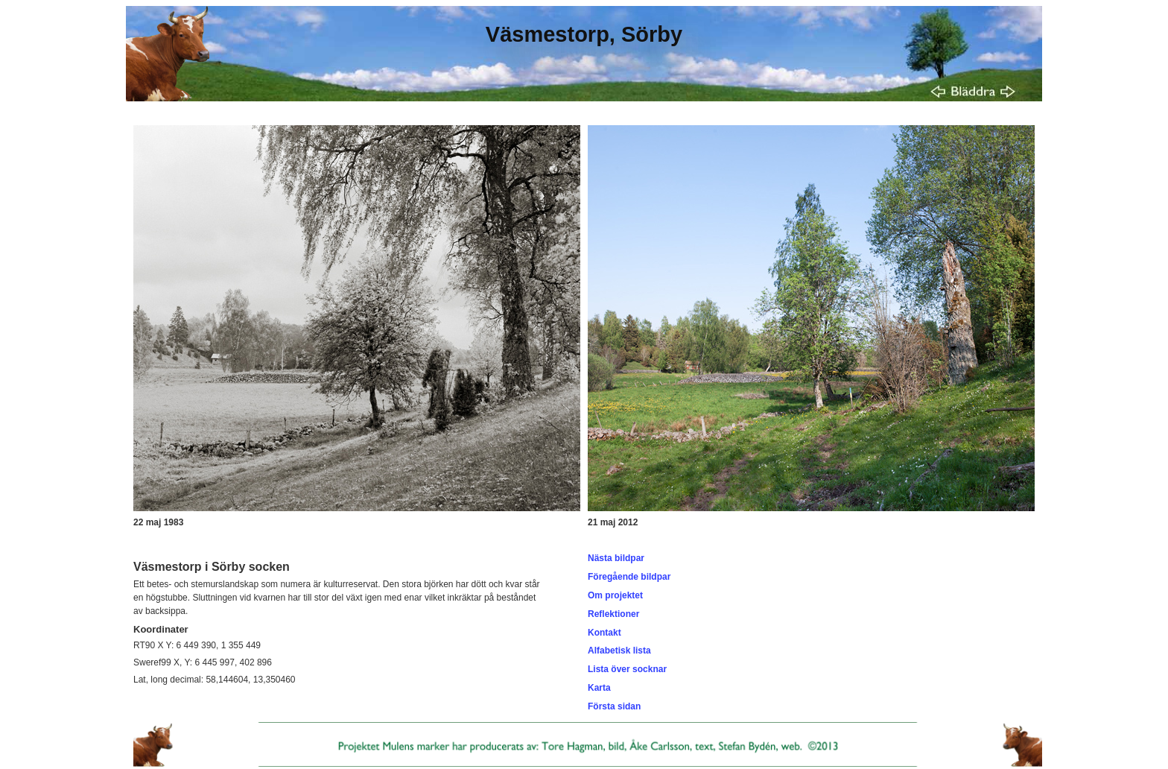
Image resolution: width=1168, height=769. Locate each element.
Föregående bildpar (629, 577)
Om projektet (615, 595)
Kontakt (604, 632)
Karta (599, 688)
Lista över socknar (627, 669)
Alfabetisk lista (619, 650)
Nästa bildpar (616, 558)
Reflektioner (613, 614)
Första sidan (614, 706)
